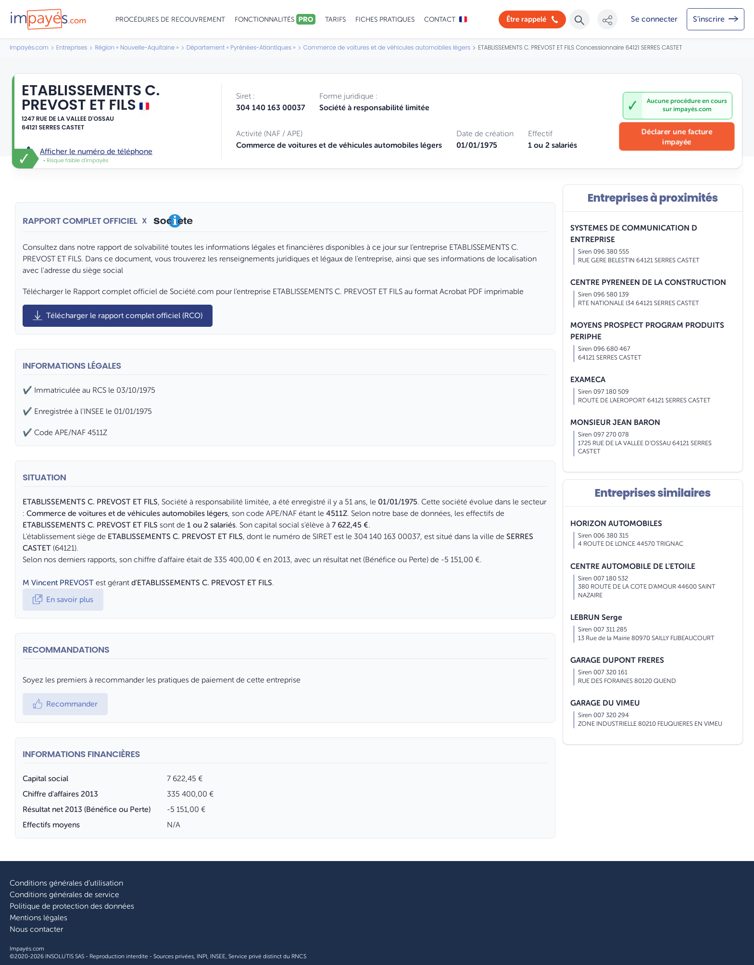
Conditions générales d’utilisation (66, 883)
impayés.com (692, 109)
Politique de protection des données (72, 906)
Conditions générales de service (64, 894)
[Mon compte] (654, 19)
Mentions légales (38, 918)
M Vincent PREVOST (58, 583)
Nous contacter (36, 929)
